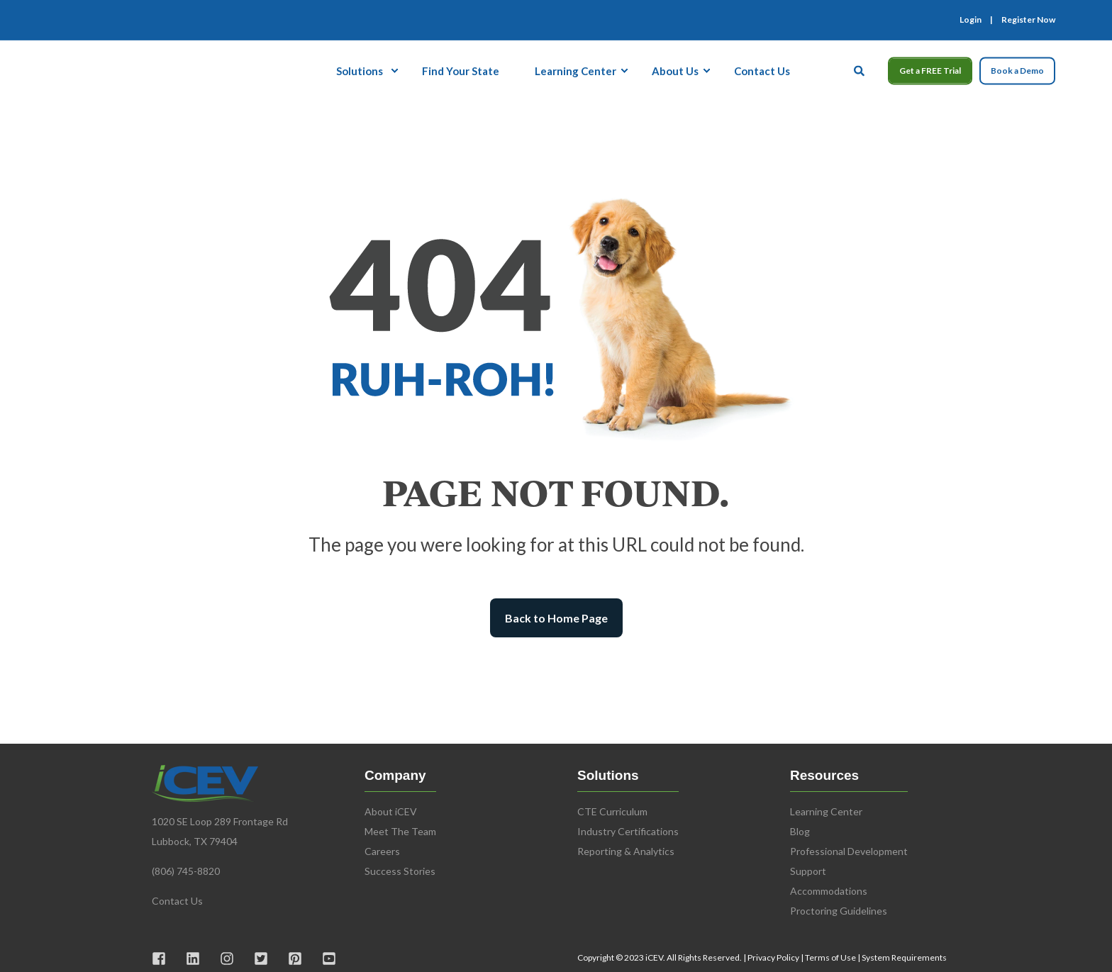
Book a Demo (1017, 70)
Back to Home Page (556, 618)
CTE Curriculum (612, 811)
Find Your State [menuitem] (460, 70)
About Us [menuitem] (675, 70)
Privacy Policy (773, 957)
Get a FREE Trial (930, 70)
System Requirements (904, 957)
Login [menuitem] (971, 20)
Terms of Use (830, 957)
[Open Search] (860, 68)
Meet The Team (400, 831)
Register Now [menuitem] (1028, 20)
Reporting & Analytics (625, 851)
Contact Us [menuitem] (762, 70)
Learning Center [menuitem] (575, 70)
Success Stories (400, 871)
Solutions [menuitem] (359, 70)
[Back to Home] (97, 68)
